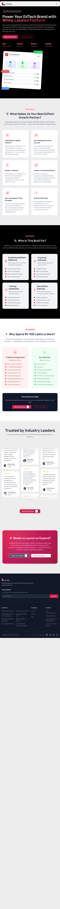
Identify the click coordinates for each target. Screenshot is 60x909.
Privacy (33, 635)
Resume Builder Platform (8, 624)
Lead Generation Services (22, 611)
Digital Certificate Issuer (8, 611)
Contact (33, 614)
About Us (33, 611)
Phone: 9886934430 (51, 616)
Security (42, 635)
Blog (32, 617)
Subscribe (53, 596)
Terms (37, 635)
